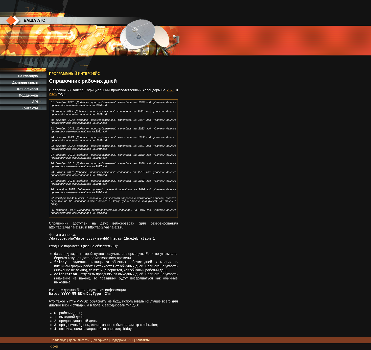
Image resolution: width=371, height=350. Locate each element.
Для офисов (27, 89)
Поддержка (28, 95)
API (35, 102)
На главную (28, 76)
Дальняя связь (25, 82)
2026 (53, 94)
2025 (170, 90)
